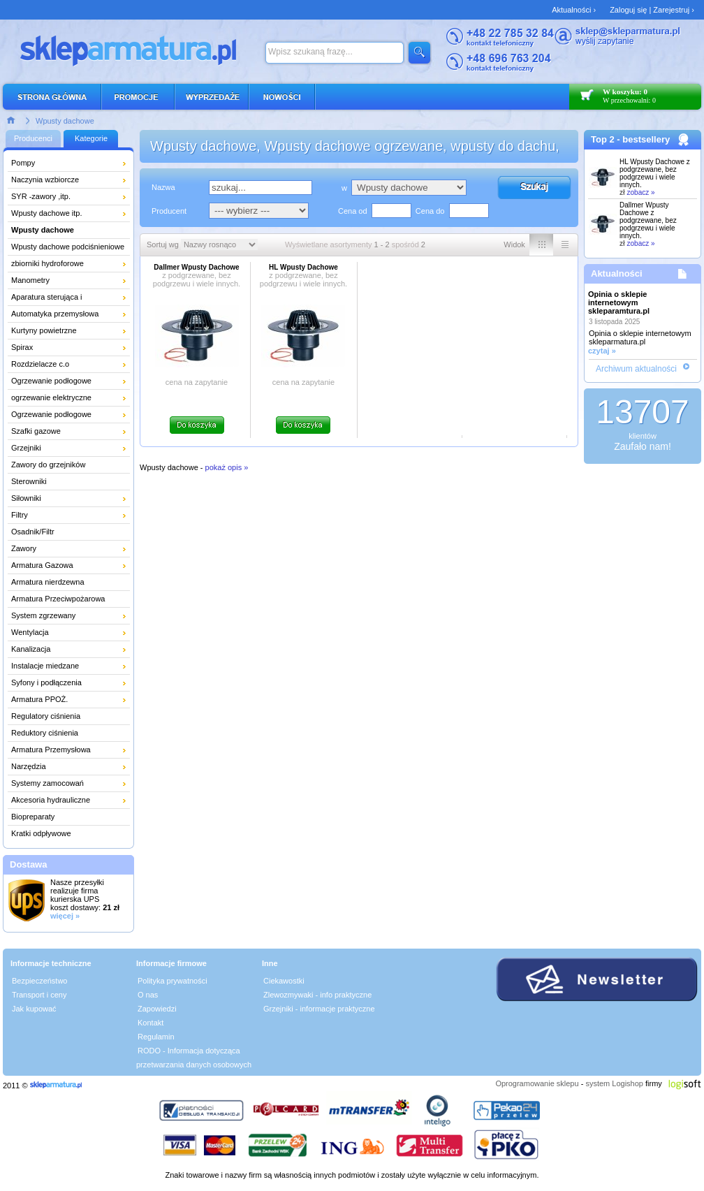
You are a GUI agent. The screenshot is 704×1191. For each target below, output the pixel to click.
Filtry (19, 515)
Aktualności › (574, 10)
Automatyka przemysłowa (54, 313)
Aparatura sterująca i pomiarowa (46, 299)
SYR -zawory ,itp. (41, 196)
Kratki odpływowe (41, 833)
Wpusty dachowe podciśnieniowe (67, 246)
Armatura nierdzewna (48, 582)
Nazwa (163, 187)
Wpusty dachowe (65, 121)
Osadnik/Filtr (32, 531)
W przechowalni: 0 (629, 100)
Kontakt (150, 1022)
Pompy (23, 163)
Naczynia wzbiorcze (45, 179)
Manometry (30, 280)
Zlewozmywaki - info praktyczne (317, 995)
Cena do (430, 211)
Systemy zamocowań (47, 783)
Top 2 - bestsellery (630, 139)
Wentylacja (30, 632)
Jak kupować (34, 1008)
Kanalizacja (30, 649)
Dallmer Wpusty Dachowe (648, 220)
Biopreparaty (32, 816)
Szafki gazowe (36, 431)
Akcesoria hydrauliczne (50, 800)
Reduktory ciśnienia (44, 733)
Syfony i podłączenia (46, 682)
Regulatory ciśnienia (45, 716)
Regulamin (156, 1036)
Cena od (352, 211)
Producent (169, 211)
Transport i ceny (39, 995)
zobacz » (641, 192)
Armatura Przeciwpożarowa (58, 598)
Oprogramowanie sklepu (536, 1083)
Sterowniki (29, 481)
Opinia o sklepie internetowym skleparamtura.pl (619, 302)
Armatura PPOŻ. (39, 699)
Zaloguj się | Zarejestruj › (652, 10)
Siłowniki (26, 498)
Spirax (22, 347)
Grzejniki (26, 448)
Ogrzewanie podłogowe (51, 381)
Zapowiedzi (157, 1008)
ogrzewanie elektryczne (51, 397)
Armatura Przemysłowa (51, 749)
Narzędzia (28, 766)
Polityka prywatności (172, 981)
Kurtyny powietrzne (44, 330)
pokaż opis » (227, 467)
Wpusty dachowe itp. (46, 213)
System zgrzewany (43, 615)
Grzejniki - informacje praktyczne (319, 1008)
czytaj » (602, 350)
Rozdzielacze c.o (40, 364)
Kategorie (91, 138)
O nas (148, 995)
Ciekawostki (284, 981)
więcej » (65, 916)
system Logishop (614, 1083)
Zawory (23, 548)
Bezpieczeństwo (40, 981)
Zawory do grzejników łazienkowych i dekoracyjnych (61, 466)
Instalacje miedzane (45, 666)
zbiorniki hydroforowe (47, 263)
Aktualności (617, 273)
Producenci (33, 138)
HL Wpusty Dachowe (654, 173)
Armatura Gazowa (42, 565)
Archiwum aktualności (636, 369)
